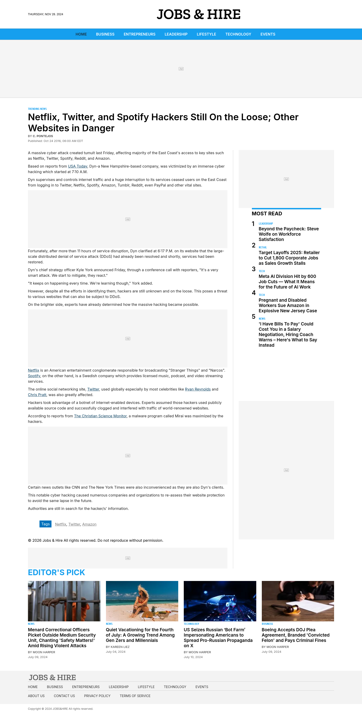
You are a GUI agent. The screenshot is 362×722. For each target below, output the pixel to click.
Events (268, 34)
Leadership (176, 34)
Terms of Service (135, 696)
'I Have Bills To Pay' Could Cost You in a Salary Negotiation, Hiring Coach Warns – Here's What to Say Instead (288, 334)
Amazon (89, 524)
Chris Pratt (37, 394)
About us (36, 696)
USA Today (77, 166)
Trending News (37, 109)
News (262, 318)
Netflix (33, 370)
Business (105, 34)
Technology (238, 34)
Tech (262, 271)
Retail (263, 247)
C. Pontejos (43, 136)
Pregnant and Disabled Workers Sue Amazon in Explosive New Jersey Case (288, 305)
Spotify (34, 375)
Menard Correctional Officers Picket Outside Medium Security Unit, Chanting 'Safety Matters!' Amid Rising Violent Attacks (62, 637)
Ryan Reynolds (198, 389)
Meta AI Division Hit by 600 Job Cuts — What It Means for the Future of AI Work (287, 282)
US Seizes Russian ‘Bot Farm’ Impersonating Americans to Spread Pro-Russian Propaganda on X (218, 637)
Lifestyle (206, 34)
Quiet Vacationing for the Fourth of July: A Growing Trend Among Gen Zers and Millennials (140, 635)
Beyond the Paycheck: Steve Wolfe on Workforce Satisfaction (289, 234)
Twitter (93, 389)
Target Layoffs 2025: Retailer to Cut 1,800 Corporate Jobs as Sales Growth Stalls (289, 258)
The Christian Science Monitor (100, 416)
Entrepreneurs (139, 34)
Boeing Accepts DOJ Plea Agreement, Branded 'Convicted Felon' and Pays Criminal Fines (296, 635)
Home (81, 34)
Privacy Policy (97, 696)
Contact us (64, 696)
